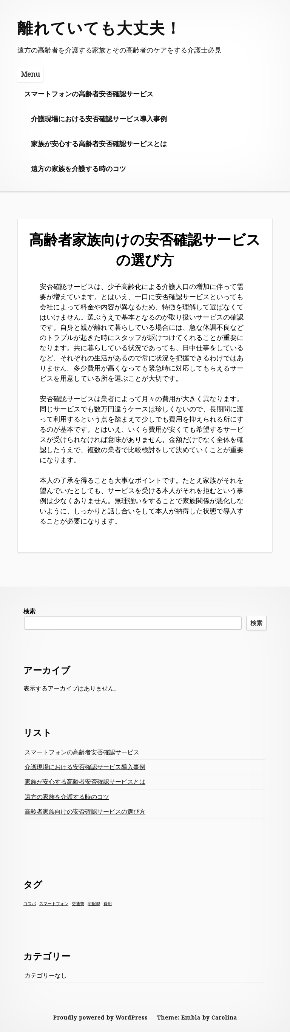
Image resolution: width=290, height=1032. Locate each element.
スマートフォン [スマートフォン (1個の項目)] (53, 903)
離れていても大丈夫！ (99, 27)
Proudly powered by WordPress (100, 1017)
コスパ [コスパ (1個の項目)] (29, 903)
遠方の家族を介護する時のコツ (78, 168)
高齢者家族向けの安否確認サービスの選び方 (85, 811)
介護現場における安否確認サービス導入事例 (99, 118)
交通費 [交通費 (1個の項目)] (78, 903)
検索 (29, 611)
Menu (30, 74)
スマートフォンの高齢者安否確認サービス (88, 93)
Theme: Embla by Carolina (197, 1017)
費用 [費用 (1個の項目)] (107, 903)
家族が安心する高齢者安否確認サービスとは (99, 143)
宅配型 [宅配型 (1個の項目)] (94, 903)
